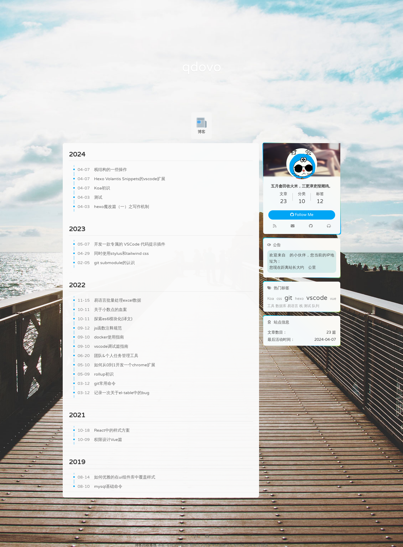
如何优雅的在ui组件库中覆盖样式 (116, 477)
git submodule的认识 (106, 263)
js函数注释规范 (100, 328)
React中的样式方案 (104, 431)
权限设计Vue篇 (100, 440)
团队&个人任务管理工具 (108, 356)
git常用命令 (97, 384)
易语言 (292, 306)
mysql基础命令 (100, 487)
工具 (270, 306)
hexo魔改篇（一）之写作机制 (113, 207)
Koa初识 (94, 188)
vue (333, 299)
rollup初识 (96, 374)
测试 (90, 198)
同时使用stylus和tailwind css (113, 254)
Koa (270, 299)
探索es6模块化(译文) (105, 319)
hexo (299, 299)
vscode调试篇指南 (103, 347)
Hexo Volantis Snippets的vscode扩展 (121, 179)
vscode (316, 298)
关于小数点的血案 (102, 310)
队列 (315, 306)
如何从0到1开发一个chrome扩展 (116, 365)
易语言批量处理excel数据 (109, 301)
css (279, 299)
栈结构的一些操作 (102, 170)
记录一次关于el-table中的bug (113, 393)
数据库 (281, 306)
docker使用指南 (101, 337)
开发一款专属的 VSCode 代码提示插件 (121, 244)
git (288, 298)
